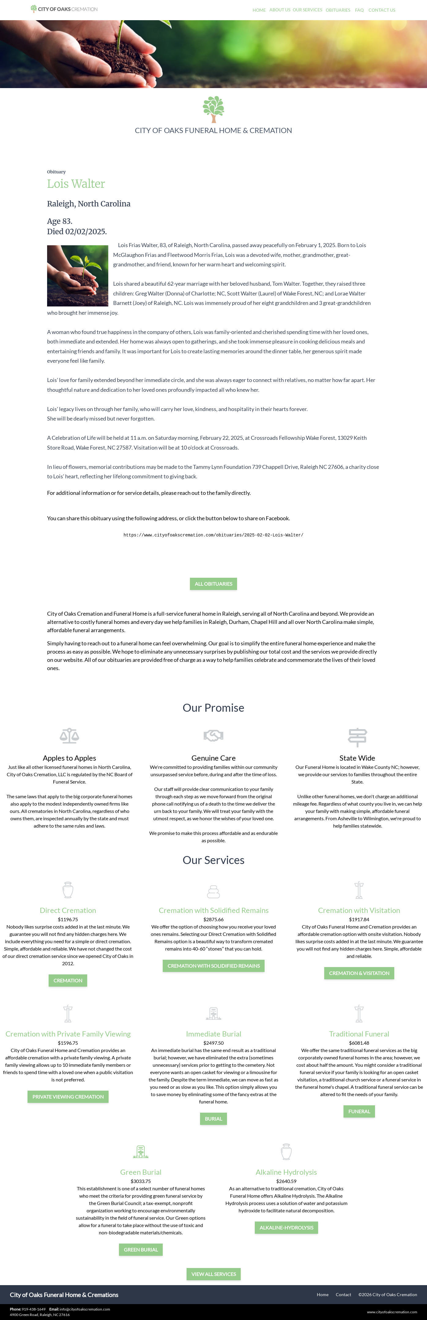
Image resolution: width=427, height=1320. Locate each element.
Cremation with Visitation (359, 910)
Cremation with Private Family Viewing (68, 1033)
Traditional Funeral (359, 1033)
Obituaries (338, 10)
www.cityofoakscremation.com (392, 1312)
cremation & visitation (359, 973)
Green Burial (141, 1171)
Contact (343, 1294)
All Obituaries (213, 584)
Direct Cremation (68, 910)
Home (259, 10)
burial (213, 1119)
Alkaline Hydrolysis (286, 1171)
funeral (359, 1111)
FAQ (359, 10)
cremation (68, 980)
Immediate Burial (213, 1033)
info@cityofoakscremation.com (79, 1309)
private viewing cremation (68, 1096)
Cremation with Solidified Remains (214, 910)
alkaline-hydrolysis (286, 1227)
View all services (213, 1274)
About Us (279, 9)
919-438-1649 (34, 1309)
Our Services (307, 9)
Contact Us (382, 10)
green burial (141, 1249)
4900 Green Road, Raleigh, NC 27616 (40, 1314)
